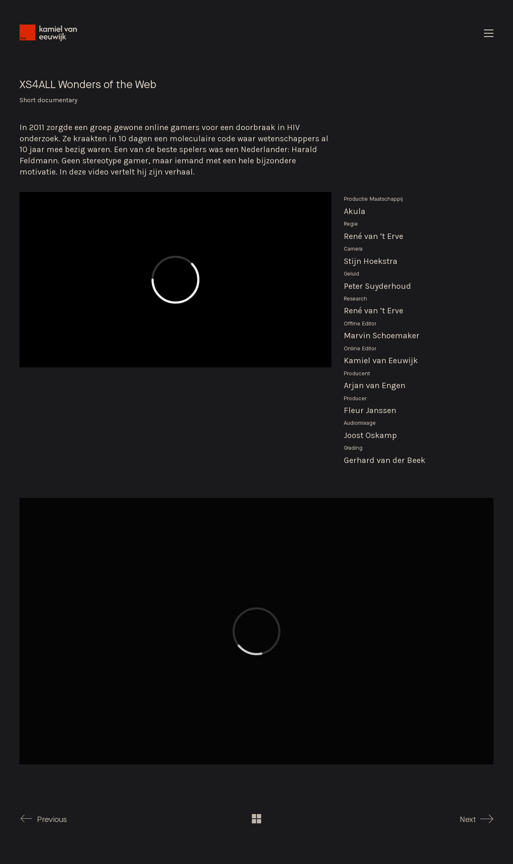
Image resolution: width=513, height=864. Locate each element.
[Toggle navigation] (488, 33)
